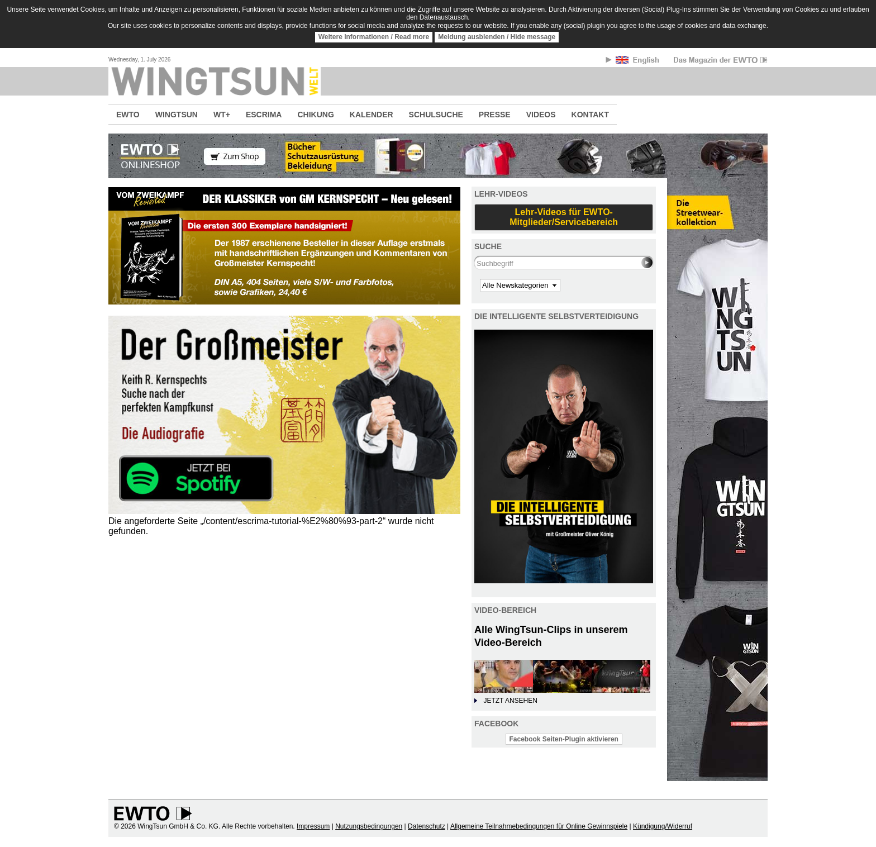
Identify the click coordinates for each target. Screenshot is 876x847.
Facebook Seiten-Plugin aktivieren (564, 739)
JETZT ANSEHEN (510, 701)
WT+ (221, 114)
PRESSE (495, 114)
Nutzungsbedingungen (368, 826)
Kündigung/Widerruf (662, 826)
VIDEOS (541, 114)
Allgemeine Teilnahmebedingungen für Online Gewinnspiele (538, 826)
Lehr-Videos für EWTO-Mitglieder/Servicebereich (564, 217)
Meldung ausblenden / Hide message (496, 37)
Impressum (313, 826)
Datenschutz (426, 826)
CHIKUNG (315, 114)
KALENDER (371, 114)
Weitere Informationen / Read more (374, 37)
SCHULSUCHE (436, 114)
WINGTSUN (176, 114)
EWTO (128, 114)
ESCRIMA (264, 114)
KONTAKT (590, 114)
